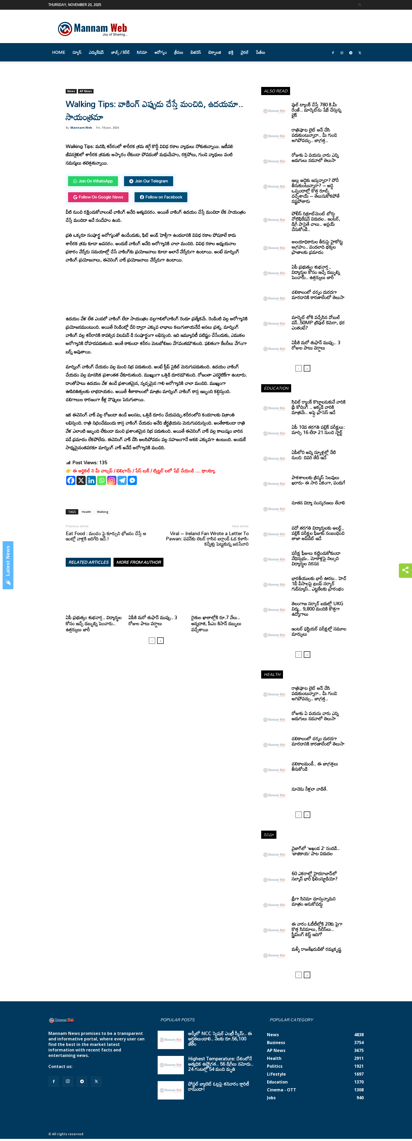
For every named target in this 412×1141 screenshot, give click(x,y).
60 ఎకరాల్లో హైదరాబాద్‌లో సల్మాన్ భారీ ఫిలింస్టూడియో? (314, 876)
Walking (103, 512)
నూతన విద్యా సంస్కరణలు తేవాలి (318, 502)
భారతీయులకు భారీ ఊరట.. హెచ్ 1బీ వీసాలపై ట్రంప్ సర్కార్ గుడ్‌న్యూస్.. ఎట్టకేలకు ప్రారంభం (319, 583)
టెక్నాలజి (214, 52)
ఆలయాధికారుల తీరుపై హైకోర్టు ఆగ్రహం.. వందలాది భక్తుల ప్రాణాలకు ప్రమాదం (317, 247)
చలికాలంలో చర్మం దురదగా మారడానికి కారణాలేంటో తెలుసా (318, 294)
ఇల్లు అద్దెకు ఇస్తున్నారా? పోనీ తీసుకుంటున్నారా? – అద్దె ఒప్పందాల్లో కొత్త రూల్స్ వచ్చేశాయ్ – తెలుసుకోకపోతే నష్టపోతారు (315, 190)
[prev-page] (152, 640)
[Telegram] (122, 480)
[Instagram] (111, 480)
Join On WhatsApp (93, 181)
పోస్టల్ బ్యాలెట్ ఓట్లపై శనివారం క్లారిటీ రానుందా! (218, 1086)
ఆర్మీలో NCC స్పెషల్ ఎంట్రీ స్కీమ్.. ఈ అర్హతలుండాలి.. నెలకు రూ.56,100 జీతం (220, 1039)
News (71, 91)
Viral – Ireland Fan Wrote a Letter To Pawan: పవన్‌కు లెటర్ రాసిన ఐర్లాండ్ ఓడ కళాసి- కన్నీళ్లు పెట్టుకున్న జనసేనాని (207, 538)
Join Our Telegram (148, 181)
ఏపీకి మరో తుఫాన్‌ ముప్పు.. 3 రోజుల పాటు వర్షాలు (152, 620)
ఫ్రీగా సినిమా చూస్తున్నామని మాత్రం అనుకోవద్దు (314, 901)
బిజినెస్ (195, 52)
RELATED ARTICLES (88, 562)
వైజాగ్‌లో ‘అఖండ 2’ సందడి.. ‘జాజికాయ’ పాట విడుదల (315, 850)
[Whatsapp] (101, 480)
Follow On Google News (98, 197)
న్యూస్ (77, 52)
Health (86, 512)
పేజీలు (260, 52)
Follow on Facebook (161, 197)
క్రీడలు (178, 52)
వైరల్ (245, 52)
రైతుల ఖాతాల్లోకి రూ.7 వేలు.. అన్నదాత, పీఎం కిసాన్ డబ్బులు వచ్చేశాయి (216, 623)
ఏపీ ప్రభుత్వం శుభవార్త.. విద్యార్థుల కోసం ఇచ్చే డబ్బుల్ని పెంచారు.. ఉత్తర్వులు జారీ (94, 623)
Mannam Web (81, 127)
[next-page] (160, 640)
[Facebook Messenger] (132, 480)
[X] (81, 480)
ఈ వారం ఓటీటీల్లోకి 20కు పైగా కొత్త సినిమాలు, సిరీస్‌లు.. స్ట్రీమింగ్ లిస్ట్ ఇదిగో (317, 929)
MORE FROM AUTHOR (138, 562)
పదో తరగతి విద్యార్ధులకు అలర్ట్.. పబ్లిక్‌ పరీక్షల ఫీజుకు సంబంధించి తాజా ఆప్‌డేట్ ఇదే (318, 533)
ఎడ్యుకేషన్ (96, 52)
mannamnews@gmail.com (101, 1066)
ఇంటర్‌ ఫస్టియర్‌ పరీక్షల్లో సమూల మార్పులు (319, 631)
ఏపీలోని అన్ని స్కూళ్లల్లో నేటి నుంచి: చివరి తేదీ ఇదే (314, 454)
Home (58, 52)
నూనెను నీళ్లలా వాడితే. (309, 789)
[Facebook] (70, 480)
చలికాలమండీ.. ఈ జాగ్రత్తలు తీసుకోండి (315, 766)
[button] (360, 5)
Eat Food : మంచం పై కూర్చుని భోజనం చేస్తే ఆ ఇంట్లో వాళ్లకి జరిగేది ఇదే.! (106, 536)
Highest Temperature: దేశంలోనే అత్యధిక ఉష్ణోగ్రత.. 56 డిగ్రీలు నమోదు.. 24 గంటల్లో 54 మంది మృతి (220, 1064)
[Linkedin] (91, 480)
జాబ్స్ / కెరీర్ (120, 52)
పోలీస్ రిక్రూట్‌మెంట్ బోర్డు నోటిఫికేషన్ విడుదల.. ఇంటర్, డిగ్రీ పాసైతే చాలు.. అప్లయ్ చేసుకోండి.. (316, 221)
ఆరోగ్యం (160, 52)
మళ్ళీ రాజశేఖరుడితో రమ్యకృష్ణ (316, 949)
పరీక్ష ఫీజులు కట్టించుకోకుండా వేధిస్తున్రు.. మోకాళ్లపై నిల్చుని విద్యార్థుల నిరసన (316, 558)
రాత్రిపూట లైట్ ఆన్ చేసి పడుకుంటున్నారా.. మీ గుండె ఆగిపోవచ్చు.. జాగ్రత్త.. (314, 135)
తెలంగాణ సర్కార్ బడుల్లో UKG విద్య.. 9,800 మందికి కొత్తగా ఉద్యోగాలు (317, 609)
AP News (86, 91)
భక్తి (230, 52)
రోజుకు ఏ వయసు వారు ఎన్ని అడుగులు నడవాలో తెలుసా (315, 157)
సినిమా (142, 52)
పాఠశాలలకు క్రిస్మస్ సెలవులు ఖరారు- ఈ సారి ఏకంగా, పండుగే (318, 480)
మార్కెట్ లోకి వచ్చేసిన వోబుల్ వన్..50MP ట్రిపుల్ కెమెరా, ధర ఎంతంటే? (318, 322)
